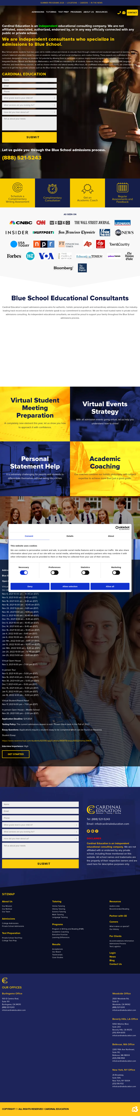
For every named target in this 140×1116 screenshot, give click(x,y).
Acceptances (57, 949)
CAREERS (84, 3)
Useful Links (115, 906)
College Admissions (10, 923)
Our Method (7, 909)
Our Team (6, 912)
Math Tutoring (58, 915)
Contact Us (116, 964)
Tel (119, 12)
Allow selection (69, 586)
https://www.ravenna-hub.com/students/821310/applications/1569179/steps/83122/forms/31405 (46, 740)
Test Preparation (11, 933)
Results (56, 944)
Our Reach (56, 952)
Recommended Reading (119, 909)
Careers (114, 921)
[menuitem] (38, 12)
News (113, 956)
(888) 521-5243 (101, 819)
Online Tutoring (58, 906)
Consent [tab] (29, 536)
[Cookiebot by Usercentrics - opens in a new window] (117, 528)
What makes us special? (119, 926)
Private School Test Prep (12, 938)
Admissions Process (118, 944)
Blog (112, 960)
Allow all (110, 586)
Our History (114, 929)
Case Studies (57, 957)
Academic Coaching (60, 932)
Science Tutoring (59, 912)
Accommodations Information (122, 941)
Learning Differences (60, 937)
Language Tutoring (60, 917)
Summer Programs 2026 (52, 3)
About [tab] (111, 536)
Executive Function (60, 935)
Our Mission (7, 906)
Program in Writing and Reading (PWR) (68, 929)
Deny (30, 586)
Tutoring (56, 901)
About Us (7, 901)
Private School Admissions (13, 926)
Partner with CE (118, 915)
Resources (115, 901)
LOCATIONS (72, 3)
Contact (132, 12)
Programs (57, 924)
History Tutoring (58, 909)
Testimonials (57, 955)
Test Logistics (115, 946)
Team (124, 12)
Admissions (8, 918)
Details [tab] (70, 536)
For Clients (116, 936)
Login (113, 952)
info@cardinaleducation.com (112, 824)
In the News (96, 3)
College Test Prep (9, 941)
